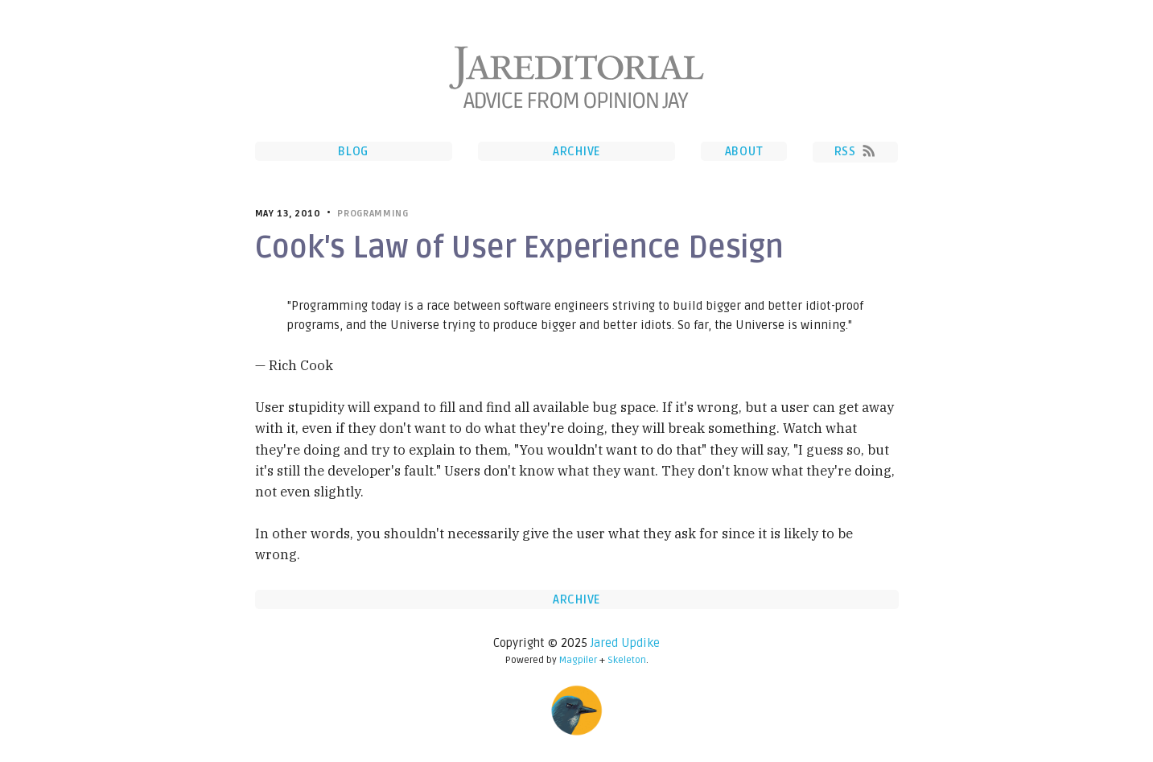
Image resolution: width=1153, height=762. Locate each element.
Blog (353, 151)
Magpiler (578, 660)
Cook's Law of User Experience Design (519, 247)
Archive (576, 151)
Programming (372, 213)
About (744, 151)
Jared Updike (625, 643)
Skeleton (626, 660)
